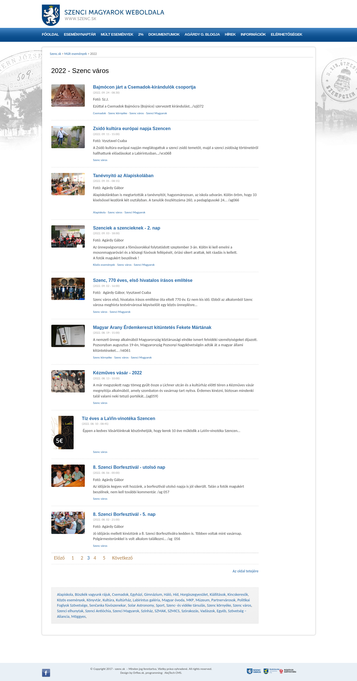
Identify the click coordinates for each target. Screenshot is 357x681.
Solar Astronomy (141, 605)
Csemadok (99, 113)
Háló (167, 594)
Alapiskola (99, 212)
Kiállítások (218, 594)
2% (140, 34)
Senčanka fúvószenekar (107, 605)
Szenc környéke (117, 113)
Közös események (104, 265)
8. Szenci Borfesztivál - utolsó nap (129, 467)
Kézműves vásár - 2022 (117, 372)
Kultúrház (123, 600)
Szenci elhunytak (70, 611)
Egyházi (136, 594)
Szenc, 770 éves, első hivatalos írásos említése (143, 280)
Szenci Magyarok (156, 113)
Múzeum (202, 600)
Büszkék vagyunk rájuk (92, 594)
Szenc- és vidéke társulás (185, 605)
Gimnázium (153, 594)
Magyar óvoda (173, 600)
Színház (147, 611)
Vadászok (207, 611)
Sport (160, 605)
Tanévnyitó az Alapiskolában (123, 175)
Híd (175, 594)
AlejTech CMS (172, 673)
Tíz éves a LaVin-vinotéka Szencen (118, 418)
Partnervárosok (223, 600)
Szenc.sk (55, 54)
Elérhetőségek (286, 34)
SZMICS (173, 611)
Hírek (230, 34)
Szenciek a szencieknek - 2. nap (126, 228)
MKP (190, 600)
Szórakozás (189, 611)
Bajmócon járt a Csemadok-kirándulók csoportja (144, 87)
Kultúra (108, 600)
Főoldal (50, 34)
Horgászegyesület (194, 594)
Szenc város (136, 113)
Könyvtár (94, 600)
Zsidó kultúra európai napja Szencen (132, 128)
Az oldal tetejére (246, 571)
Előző (59, 558)
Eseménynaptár (80, 34)
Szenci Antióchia (98, 611)
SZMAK (160, 611)
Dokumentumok (164, 34)
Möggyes (78, 616)
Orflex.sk (138, 673)
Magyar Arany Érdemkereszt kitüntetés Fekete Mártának (152, 327)
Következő (122, 558)
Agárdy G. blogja (202, 34)
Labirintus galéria (146, 600)
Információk (253, 34)
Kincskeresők (238, 594)
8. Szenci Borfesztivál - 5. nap (124, 514)
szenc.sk (120, 669)
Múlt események (117, 34)
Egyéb (221, 611)
